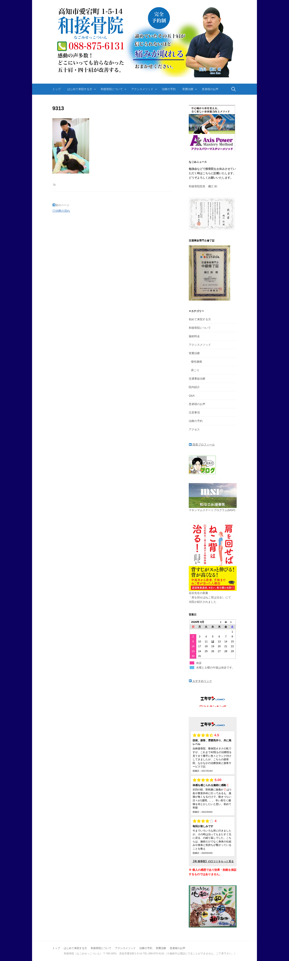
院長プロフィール (202, 444)
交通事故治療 (197, 378)
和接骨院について (112, 89)
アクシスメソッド (142, 89)
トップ (56, 89)
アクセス (194, 429)
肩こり (195, 370)
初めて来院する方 (200, 319)
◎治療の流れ (61, 210)
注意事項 (194, 412)
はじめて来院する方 (79, 89)
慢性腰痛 (196, 361)
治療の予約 (169, 89)
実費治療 (187, 89)
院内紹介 (194, 387)
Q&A (192, 395)
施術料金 (194, 336)
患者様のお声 (210, 89)
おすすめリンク (200, 681)
